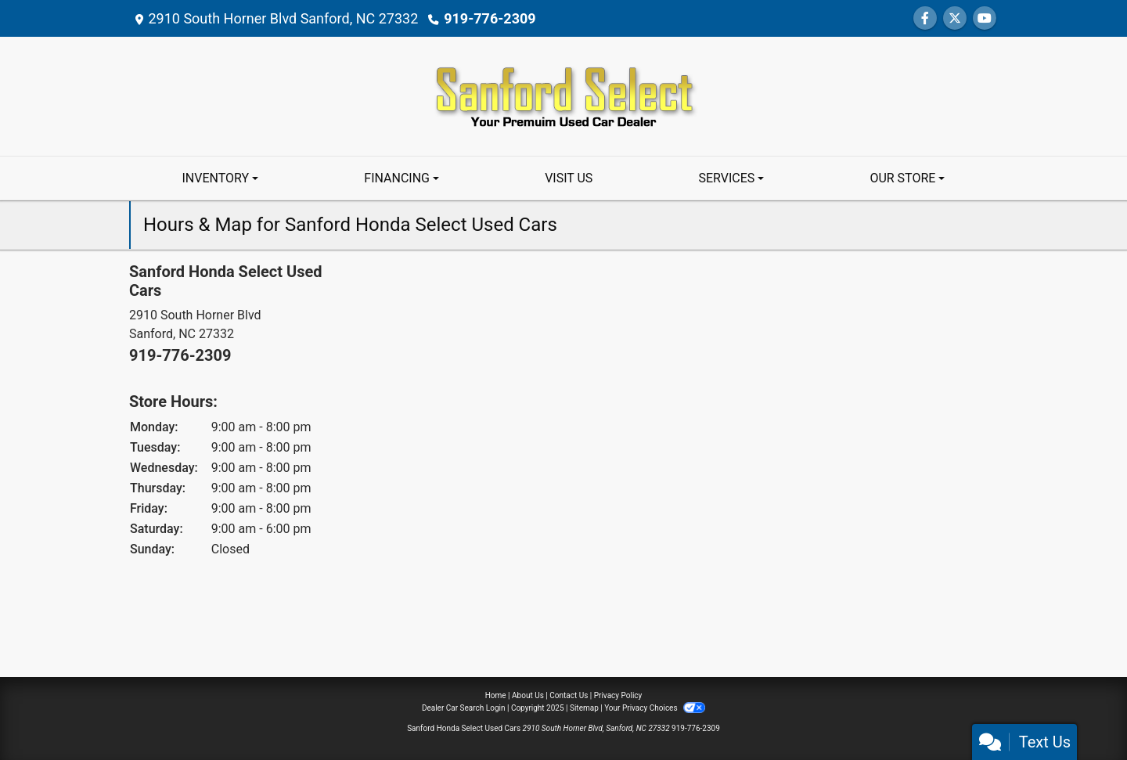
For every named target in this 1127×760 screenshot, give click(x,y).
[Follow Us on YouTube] (984, 18)
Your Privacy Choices (654, 708)
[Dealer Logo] (563, 95)
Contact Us (568, 695)
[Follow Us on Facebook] (925, 18)
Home (495, 695)
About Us (528, 695)
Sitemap (584, 708)
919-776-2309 (489, 18)
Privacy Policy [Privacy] (618, 695)
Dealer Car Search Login (464, 708)
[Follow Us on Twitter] (955, 18)
